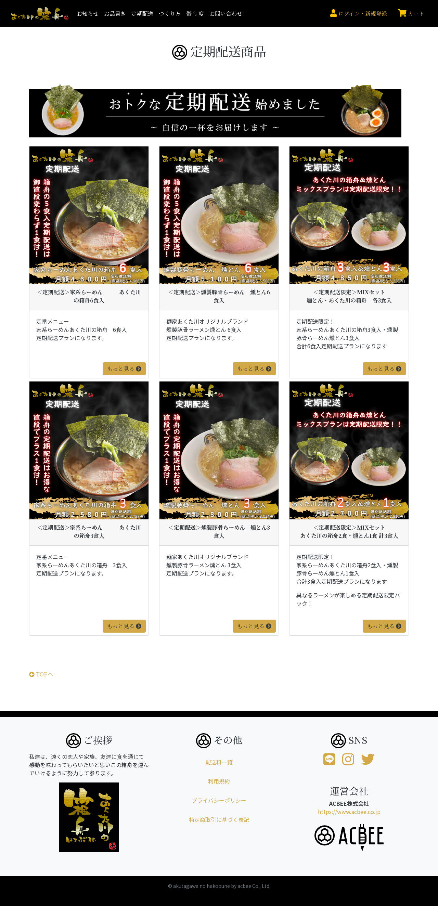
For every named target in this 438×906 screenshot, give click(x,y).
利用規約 (219, 781)
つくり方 (170, 13)
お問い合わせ (225, 13)
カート (411, 13)
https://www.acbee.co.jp (349, 811)
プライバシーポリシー (219, 800)
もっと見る (124, 369)
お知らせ (88, 13)
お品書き (115, 13)
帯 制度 (195, 13)
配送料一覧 (219, 762)
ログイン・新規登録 (358, 13)
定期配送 (142, 13)
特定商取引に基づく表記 (219, 819)
